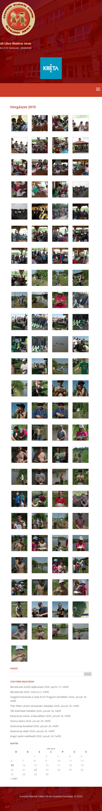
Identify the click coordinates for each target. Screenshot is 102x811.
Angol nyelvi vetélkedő (22, 736)
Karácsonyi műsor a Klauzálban (27, 716)
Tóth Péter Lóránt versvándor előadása (31, 705)
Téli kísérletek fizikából (22, 711)
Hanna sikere (17, 721)
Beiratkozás (16, 691)
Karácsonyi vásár (19, 731)
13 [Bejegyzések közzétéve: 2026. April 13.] (12, 765)
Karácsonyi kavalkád (21, 726)
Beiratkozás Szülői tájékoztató (26, 686)
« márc (14, 778)
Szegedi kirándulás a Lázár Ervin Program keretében (39, 697)
